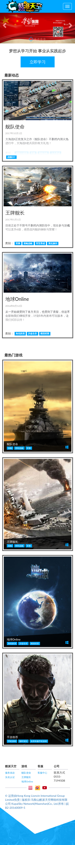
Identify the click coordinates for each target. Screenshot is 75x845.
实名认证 (10, 777)
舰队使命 (26, 772)
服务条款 (10, 772)
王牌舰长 (26, 777)
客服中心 (42, 772)
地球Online (27, 781)
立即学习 (38, 61)
